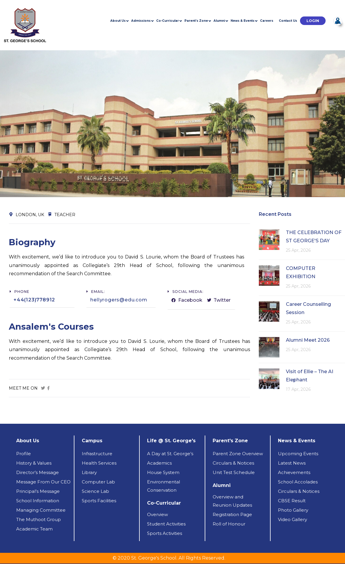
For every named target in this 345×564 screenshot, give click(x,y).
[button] (313, 20)
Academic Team (34, 529)
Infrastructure (97, 453)
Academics (159, 463)
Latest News (292, 463)
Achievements (294, 472)
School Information (37, 500)
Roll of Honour (229, 524)
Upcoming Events (298, 453)
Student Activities (166, 524)
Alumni (219, 21)
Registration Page (232, 514)
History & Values (33, 463)
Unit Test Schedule (234, 472)
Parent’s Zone (196, 21)
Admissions (141, 21)
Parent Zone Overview (238, 453)
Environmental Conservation (163, 486)
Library (89, 472)
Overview (157, 514)
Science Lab (95, 491)
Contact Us (288, 21)
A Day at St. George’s (170, 453)
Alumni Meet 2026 (308, 340)
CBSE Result (292, 500)
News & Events (242, 21)
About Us (118, 21)
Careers (266, 21)
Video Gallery (292, 519)
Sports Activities (164, 533)
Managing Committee (41, 510)
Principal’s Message (38, 491)
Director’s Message (37, 472)
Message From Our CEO (43, 482)
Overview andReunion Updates (232, 501)
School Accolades (298, 482)
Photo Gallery (293, 510)
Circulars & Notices (233, 463)
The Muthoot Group (38, 519)
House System (163, 472)
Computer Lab (98, 482)
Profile (23, 453)
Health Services (99, 463)
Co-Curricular (167, 21)
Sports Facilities (99, 500)
